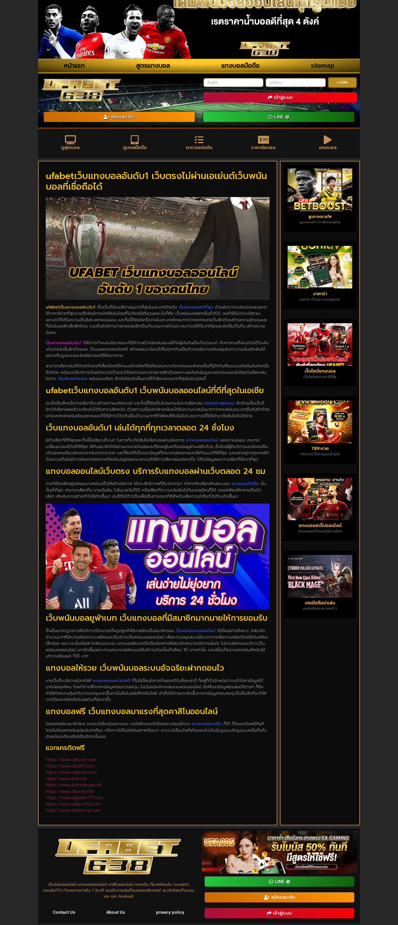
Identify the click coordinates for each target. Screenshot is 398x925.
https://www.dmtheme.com (73, 811)
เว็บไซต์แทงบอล (320, 371)
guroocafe (320, 217)
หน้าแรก (74, 65)
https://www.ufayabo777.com (75, 799)
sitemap (322, 65)
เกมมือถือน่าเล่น (320, 603)
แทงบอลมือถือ (240, 65)
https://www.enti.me (66, 780)
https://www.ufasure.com (71, 761)
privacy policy (170, 913)
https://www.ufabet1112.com (73, 805)
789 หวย (320, 449)
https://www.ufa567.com (70, 767)
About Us (116, 913)
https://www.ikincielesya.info (74, 786)
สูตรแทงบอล (153, 65)
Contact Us (64, 913)
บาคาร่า (320, 294)
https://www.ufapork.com (71, 773)
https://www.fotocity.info (70, 792)
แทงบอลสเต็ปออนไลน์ (320, 526)
